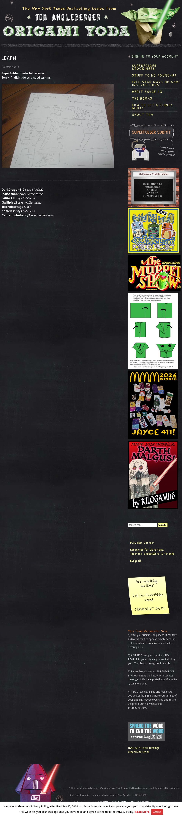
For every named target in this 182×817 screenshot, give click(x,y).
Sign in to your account (155, 56)
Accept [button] (157, 811)
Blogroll (136, 561)
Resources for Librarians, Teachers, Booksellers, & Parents (152, 551)
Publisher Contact (142, 543)
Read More (142, 811)
